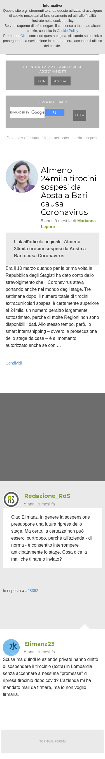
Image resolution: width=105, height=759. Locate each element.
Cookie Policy (67, 31)
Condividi (14, 363)
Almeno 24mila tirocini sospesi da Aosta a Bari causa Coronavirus (50, 248)
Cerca (79, 115)
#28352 (31, 590)
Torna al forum (52, 741)
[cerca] (27, 112)
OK (22, 36)
